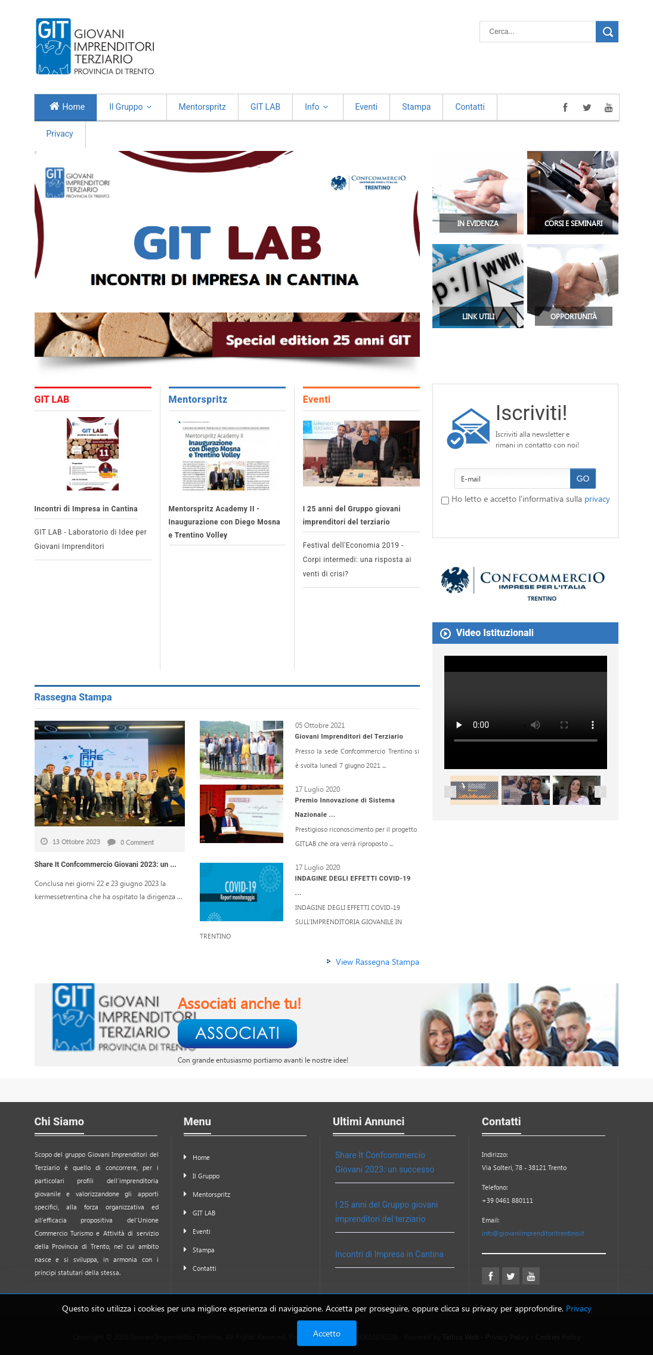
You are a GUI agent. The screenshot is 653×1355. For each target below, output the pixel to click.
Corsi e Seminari (573, 223)
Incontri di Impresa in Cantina (86, 509)
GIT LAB (52, 399)
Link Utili (478, 316)
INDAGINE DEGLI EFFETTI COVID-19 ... (353, 886)
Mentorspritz (198, 399)
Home (201, 1157)
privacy (597, 498)
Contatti (204, 1268)
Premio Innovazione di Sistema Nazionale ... (345, 808)
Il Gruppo (206, 1175)
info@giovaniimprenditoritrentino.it (533, 1233)
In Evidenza (478, 223)
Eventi (317, 399)
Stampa (204, 1249)
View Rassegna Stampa (377, 961)
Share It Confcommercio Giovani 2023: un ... (106, 864)
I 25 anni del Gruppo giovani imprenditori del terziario (352, 515)
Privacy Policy (507, 1336)
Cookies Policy (558, 1336)
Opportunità (573, 316)
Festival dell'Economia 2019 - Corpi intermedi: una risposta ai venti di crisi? (357, 559)
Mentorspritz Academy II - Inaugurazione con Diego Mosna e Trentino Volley (225, 522)
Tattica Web (460, 1336)
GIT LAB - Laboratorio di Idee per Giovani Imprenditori (91, 539)
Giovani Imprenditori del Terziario (349, 736)
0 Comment (130, 842)
